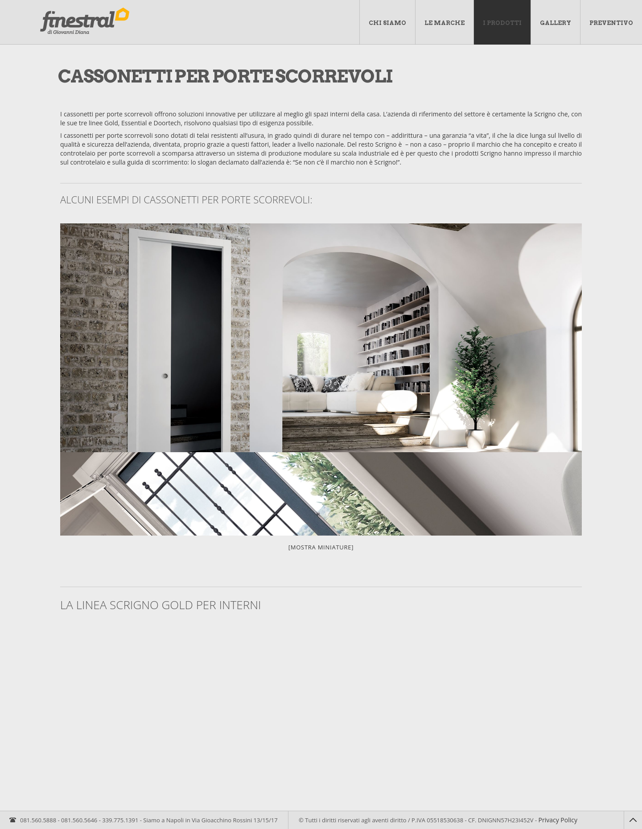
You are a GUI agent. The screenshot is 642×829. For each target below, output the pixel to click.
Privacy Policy (558, 820)
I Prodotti (502, 23)
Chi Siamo (387, 23)
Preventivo (611, 23)
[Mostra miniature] (321, 547)
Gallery (555, 23)
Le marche (444, 23)
